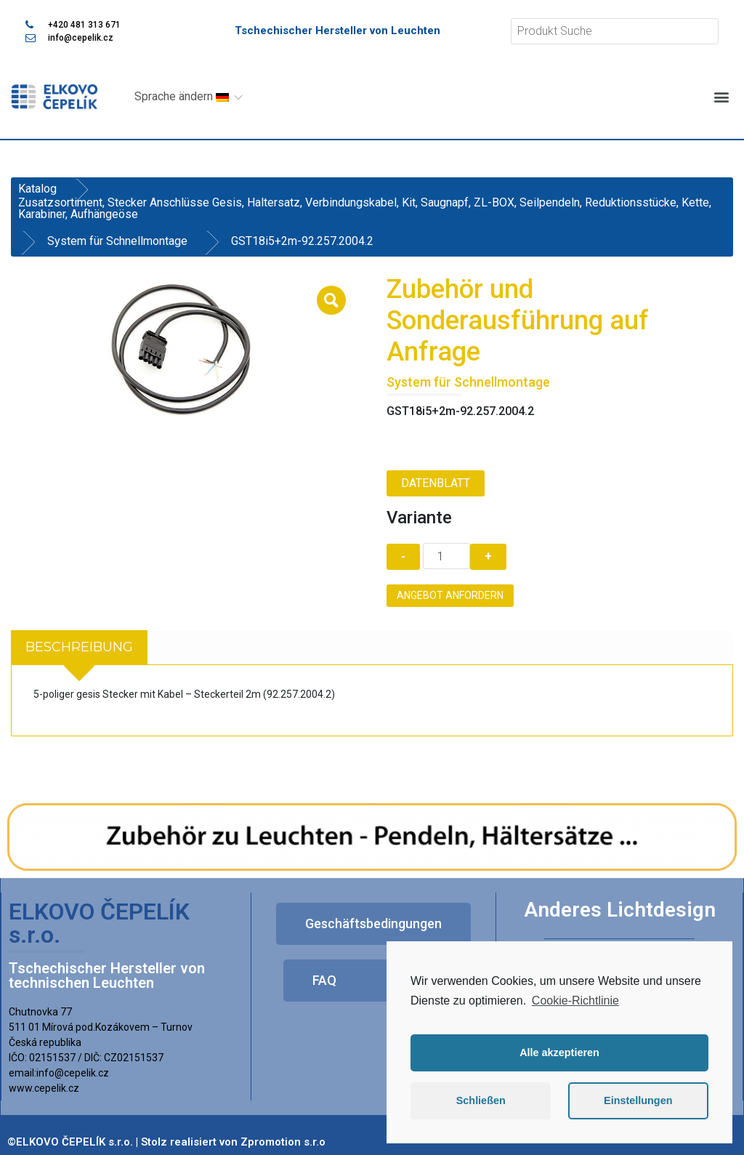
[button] (721, 96)
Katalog (37, 189)
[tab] (79, 647)
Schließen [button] (481, 1100)
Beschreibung (79, 647)
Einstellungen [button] (638, 1100)
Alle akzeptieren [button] (559, 1052)
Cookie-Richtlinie (575, 1000)
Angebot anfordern (450, 595)
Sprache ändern (181, 96)
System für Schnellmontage (117, 241)
